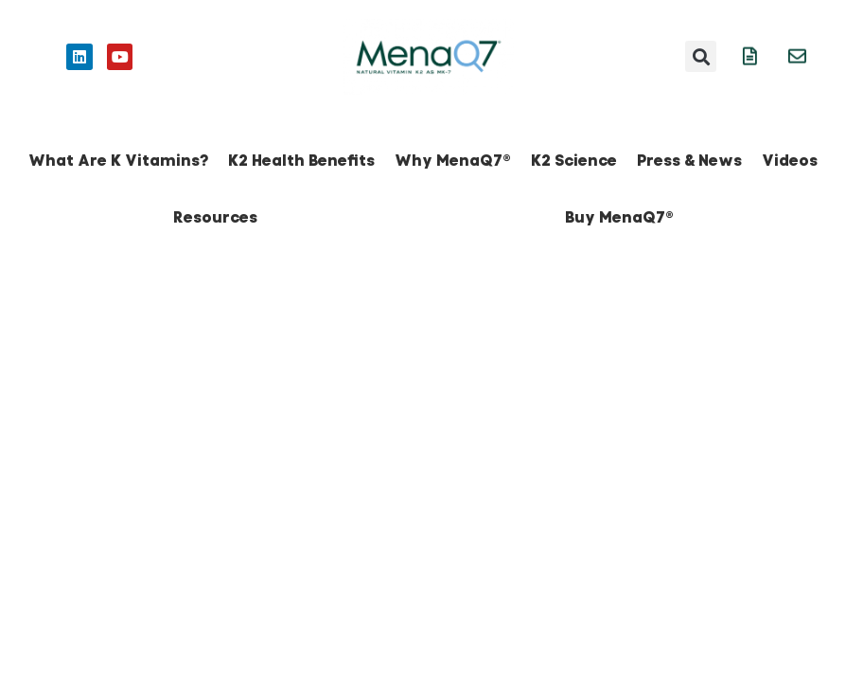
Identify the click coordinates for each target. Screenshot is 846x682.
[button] (700, 56)
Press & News (689, 160)
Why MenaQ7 (453, 160)
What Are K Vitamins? (118, 160)
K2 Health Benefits (301, 160)
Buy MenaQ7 (619, 217)
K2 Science (574, 160)
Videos (790, 160)
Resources (215, 217)
